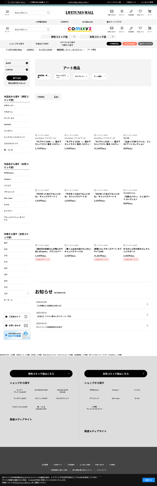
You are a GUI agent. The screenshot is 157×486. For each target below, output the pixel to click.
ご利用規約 (71, 465)
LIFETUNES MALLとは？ (78, 2)
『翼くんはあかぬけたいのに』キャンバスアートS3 (78, 250)
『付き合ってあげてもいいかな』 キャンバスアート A (106, 195)
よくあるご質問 (147, 2)
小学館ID (112, 465)
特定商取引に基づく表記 (59, 470)
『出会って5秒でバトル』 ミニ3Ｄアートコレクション (137, 143)
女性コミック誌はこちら (116, 373)
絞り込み (17, 77)
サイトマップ (101, 470)
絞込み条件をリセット (17, 83)
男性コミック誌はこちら (41, 373)
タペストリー (80, 76)
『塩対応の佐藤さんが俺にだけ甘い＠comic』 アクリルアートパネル (49, 251)
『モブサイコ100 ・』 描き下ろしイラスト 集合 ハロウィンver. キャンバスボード (77, 144)
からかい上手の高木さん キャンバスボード (136, 250)
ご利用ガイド (131, 2)
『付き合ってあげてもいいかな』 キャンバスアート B (77, 195)
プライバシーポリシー (23, 482)
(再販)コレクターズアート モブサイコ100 (107, 250)
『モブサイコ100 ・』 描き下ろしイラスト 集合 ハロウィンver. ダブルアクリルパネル (48, 144)
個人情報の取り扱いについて (82, 470)
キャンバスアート (61, 76)
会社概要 (45, 465)
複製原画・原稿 (42, 76)
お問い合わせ (99, 465)
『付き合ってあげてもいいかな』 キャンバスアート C (48, 195)
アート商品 (98, 76)
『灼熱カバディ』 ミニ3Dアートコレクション (136, 198)
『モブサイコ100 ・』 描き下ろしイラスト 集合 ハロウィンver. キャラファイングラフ (107, 144)
